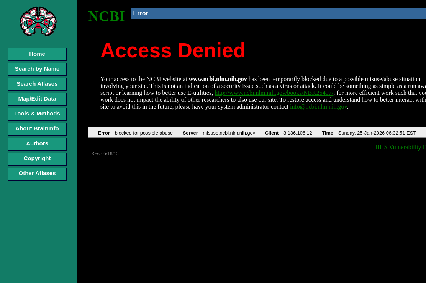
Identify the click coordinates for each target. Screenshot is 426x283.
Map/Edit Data (37, 98)
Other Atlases (37, 173)
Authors (37, 143)
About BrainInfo (37, 128)
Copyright (37, 158)
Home (37, 53)
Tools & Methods (37, 113)
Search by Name (37, 68)
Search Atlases (36, 83)
